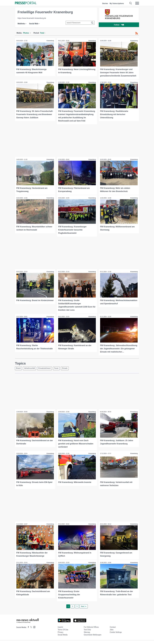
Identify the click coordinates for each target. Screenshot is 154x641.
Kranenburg (50, 40)
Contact (113, 628)
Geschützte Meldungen (92, 636)
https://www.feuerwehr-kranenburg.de (32, 18)
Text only (87, 631)
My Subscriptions (117, 3)
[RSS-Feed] (136, 33)
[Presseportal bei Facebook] (28, 628)
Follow (119, 25)
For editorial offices (91, 628)
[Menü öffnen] (137, 3)
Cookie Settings (116, 633)
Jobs (111, 631)
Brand (18, 370)
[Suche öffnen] (130, 3)
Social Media (63, 636)
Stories (105, 3)
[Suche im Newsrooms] (80, 23)
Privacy (60, 633)
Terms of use (63, 631)
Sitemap (87, 633)
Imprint (60, 628)
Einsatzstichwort (46, 370)
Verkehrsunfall (30, 370)
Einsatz (67, 370)
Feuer (58, 370)
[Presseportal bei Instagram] (33, 628)
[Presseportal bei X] (30, 628)
